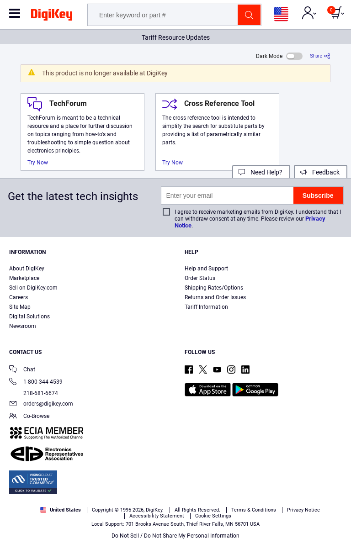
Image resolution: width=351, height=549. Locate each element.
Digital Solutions (29, 316)
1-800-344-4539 (36, 382)
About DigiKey (26, 268)
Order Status (200, 278)
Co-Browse (29, 416)
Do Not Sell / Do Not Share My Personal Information (175, 536)
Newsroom (22, 326)
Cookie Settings (213, 516)
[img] (51, 16)
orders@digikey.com (41, 404)
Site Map (20, 307)
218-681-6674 (33, 393)
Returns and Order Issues (215, 297)
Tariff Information (206, 307)
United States (60, 510)
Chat (22, 370)
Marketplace (24, 278)
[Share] (320, 56)
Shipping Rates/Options (214, 288)
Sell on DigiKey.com (33, 288)
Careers (18, 297)
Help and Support (206, 268)
